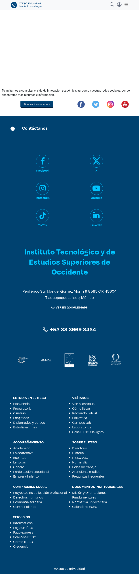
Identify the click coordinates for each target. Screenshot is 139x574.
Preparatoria (22, 408)
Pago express (23, 532)
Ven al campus (83, 403)
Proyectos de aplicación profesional (40, 492)
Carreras (19, 413)
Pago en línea (23, 527)
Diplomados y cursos (29, 422)
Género (18, 467)
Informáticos (23, 523)
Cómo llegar (81, 408)
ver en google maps (69, 307)
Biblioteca (79, 417)
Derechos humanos (28, 497)
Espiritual (20, 457)
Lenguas (19, 462)
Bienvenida (21, 403)
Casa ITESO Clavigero (88, 432)
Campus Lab (81, 422)
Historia (78, 452)
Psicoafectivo (23, 452)
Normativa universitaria (89, 502)
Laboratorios (81, 427)
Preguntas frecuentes (88, 476)
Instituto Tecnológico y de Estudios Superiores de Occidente (69, 261)
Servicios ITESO (24, 537)
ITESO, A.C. (80, 457)
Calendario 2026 (84, 506)
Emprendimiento (26, 476)
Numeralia (80, 462)
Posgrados (21, 417)
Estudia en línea (25, 427)
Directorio (79, 448)
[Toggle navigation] (125, 4)
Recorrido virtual (84, 413)
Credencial (21, 546)
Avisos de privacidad (69, 568)
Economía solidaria (27, 502)
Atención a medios (86, 471)
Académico (21, 448)
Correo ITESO (23, 541)
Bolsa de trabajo (84, 467)
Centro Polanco (24, 506)
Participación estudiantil (31, 471)
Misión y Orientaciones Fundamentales (89, 495)
